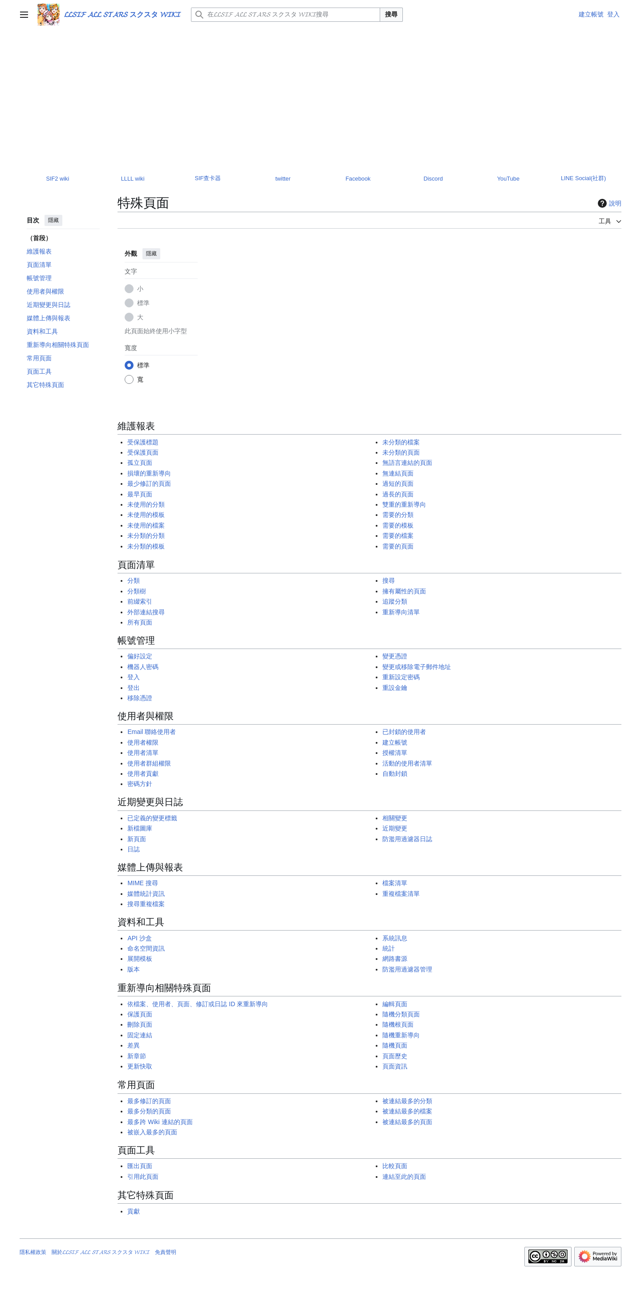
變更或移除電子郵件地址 (416, 666)
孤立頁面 (139, 462)
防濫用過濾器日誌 (407, 838)
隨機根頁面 (398, 1024)
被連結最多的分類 (407, 1100)
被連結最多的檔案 (407, 1111)
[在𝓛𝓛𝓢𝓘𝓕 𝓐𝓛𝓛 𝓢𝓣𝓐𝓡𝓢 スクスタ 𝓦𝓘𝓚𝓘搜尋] (285, 15)
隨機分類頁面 (401, 1014)
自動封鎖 (394, 773)
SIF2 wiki (57, 178)
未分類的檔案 (401, 442)
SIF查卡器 (208, 178)
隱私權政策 (33, 1252)
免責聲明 (165, 1252)
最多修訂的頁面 (149, 1100)
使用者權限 (142, 742)
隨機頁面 (394, 1045)
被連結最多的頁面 (407, 1121)
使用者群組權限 (149, 763)
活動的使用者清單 (407, 763)
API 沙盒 (139, 938)
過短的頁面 (398, 483)
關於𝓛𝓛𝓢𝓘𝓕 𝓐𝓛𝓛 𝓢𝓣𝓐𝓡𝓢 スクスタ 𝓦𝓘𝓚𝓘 (101, 1252)
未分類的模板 (146, 546)
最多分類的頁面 (149, 1111)
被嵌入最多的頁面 (152, 1132)
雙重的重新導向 (404, 504)
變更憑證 (394, 656)
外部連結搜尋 (146, 612)
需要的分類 (398, 514)
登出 (133, 687)
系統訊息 (394, 938)
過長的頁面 (398, 494)
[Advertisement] (320, 96)
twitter (283, 178)
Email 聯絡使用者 (151, 731)
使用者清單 (142, 752)
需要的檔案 (398, 535)
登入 (133, 677)
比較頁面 (394, 1165)
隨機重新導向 (401, 1035)
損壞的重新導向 (149, 473)
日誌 (133, 849)
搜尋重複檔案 (146, 903)
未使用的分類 (146, 504)
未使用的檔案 (146, 525)
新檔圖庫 (139, 828)
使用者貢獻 (142, 773)
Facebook (357, 178)
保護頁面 (139, 1014)
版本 (133, 969)
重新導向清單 (401, 612)
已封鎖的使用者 (404, 731)
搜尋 (391, 14)
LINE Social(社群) (583, 178)
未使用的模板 (146, 514)
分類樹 (136, 591)
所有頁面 (139, 622)
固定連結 (139, 1035)
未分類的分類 (146, 535)
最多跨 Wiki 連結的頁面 (159, 1121)
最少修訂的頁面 (149, 483)
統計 (388, 948)
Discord (432, 178)
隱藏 (53, 220)
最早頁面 (139, 494)
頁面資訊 (394, 1066)
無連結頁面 (398, 473)
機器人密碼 (142, 666)
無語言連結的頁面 (407, 462)
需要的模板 (398, 525)
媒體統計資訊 (146, 893)
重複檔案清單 (401, 893)
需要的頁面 (398, 546)
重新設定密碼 (401, 677)
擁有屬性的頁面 (404, 591)
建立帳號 (394, 742)
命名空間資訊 (146, 948)
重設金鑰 (394, 687)
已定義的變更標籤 (152, 818)
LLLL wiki (133, 178)
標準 (143, 302)
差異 (133, 1045)
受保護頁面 (142, 452)
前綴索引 (139, 601)
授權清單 (394, 752)
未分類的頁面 (401, 452)
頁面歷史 (394, 1056)
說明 (608, 203)
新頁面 (136, 838)
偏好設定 (139, 656)
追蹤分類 (394, 601)
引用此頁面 (142, 1176)
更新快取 (139, 1066)
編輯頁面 (394, 1004)
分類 (133, 580)
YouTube (508, 178)
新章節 (136, 1056)
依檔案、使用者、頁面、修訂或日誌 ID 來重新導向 (197, 1004)
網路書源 (394, 958)
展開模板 (139, 958)
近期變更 (394, 828)
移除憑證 (139, 697)
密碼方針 (139, 783)
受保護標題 (142, 442)
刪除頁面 (139, 1024)
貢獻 (133, 1211)
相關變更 (394, 818)
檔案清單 (394, 883)
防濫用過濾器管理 (407, 969)
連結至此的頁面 (404, 1176)
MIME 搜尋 (142, 883)
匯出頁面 (139, 1165)
